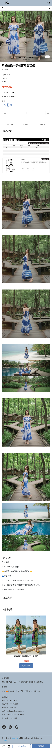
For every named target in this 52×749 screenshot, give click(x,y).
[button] (49, 644)
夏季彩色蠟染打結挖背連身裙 (26, 656)
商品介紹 (10, 124)
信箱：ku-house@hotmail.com (13, 711)
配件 (30, 691)
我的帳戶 (17, 682)
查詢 (3, 682)
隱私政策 (32, 682)
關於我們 (9, 682)
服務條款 (39, 682)
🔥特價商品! (10, 691)
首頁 (3, 691)
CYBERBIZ (6, 740)
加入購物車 (21, 746)
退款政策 (24, 682)
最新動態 (36, 691)
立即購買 (41, 746)
